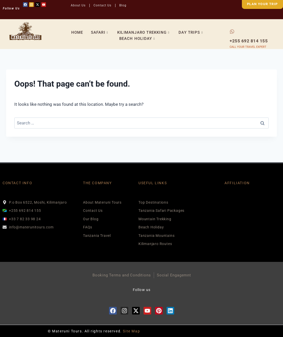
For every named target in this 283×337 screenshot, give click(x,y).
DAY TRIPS (191, 32)
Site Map (131, 331)
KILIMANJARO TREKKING (143, 32)
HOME (77, 32)
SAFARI (99, 32)
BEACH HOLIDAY (137, 38)
